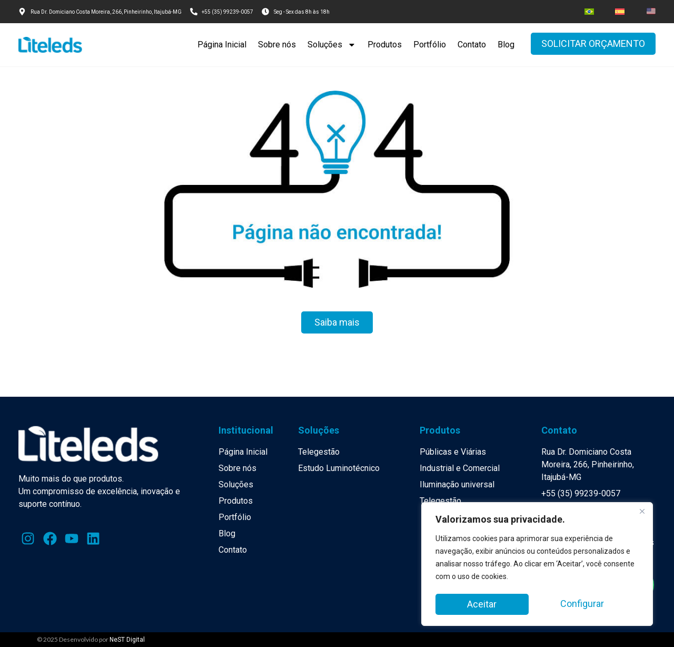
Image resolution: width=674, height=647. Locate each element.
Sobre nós (277, 45)
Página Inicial (221, 45)
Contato (472, 45)
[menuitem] (589, 11)
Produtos (385, 45)
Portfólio (429, 45)
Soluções (332, 44)
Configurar (489, 604)
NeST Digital (127, 639)
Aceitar (592, 604)
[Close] (642, 513)
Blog (506, 45)
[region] (537, 565)
